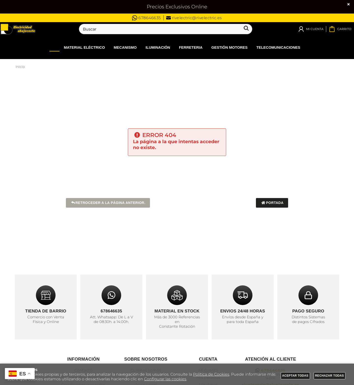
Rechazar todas (329, 375)
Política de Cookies (211, 374)
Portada (272, 202)
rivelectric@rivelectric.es (194, 17)
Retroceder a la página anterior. (108, 202)
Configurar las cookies (165, 379)
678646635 (146, 17)
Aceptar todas (295, 375)
